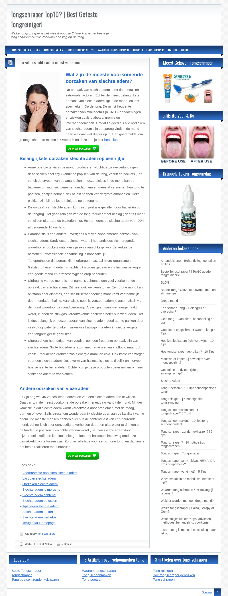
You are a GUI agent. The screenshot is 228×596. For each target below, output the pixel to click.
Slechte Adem (170, 380)
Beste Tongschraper (26, 570)
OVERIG (172, 50)
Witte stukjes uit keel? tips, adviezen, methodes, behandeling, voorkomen (186, 520)
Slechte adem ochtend (39, 495)
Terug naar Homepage (38, 523)
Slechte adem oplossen (39, 500)
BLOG (184, 50)
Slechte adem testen (37, 512)
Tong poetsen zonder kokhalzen (35, 579)
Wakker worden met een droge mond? (187, 500)
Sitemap (207, 592)
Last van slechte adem (39, 478)
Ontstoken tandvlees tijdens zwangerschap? (180, 371)
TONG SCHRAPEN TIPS (80, 50)
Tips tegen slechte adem (40, 506)
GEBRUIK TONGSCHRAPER (148, 50)
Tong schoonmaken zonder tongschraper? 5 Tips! (179, 411)
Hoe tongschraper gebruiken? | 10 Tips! (188, 351)
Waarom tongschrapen (99, 570)
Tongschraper (22, 575)
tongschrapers (46, 533)
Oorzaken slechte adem (40, 484)
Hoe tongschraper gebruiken (174, 575)
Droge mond (169, 300)
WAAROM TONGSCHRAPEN (113, 50)
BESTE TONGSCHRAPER (49, 50)
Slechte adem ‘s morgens (41, 489)
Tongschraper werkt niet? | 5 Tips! (184, 471)
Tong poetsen (92, 579)
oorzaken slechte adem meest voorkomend (51, 62)
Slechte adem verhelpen (40, 517)
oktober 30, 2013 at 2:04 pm (39, 544)
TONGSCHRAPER (21, 50)
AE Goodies (66, 544)
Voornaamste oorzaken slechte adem (50, 473)
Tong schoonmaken (96, 575)
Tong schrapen (164, 579)
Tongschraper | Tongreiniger (180, 453)
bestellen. (111, 140)
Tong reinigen (163, 570)
